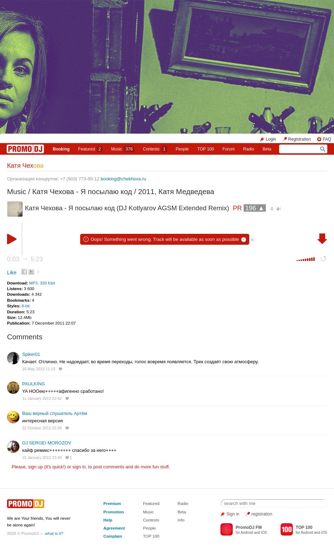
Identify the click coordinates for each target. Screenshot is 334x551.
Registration (299, 139)
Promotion (113, 512)
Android (247, 532)
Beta (267, 149)
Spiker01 (31, 354)
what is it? (54, 533)
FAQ (327, 139)
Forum (229, 149)
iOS (264, 532)
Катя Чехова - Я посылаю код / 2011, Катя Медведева (123, 191)
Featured (90, 149)
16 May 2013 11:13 (38, 369)
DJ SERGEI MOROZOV (46, 443)
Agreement (114, 528)
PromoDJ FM (249, 527)
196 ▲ (254, 208)
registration (261, 514)
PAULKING (33, 384)
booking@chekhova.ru (123, 178)
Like (12, 272)
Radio (248, 149)
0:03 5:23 (25, 259)
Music (122, 149)
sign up (35, 466)
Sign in (232, 514)
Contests (151, 520)
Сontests (155, 149)
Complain (112, 536)
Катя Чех (25, 165)
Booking (61, 149)
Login (271, 139)
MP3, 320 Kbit (42, 283)
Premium (112, 503)
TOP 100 (205, 149)
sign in (79, 466)
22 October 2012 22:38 (42, 428)
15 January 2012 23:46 (42, 457)
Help (107, 520)
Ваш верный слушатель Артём (54, 413)
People (182, 149)
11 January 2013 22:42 (42, 398)
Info (181, 520)
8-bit (26, 305)
